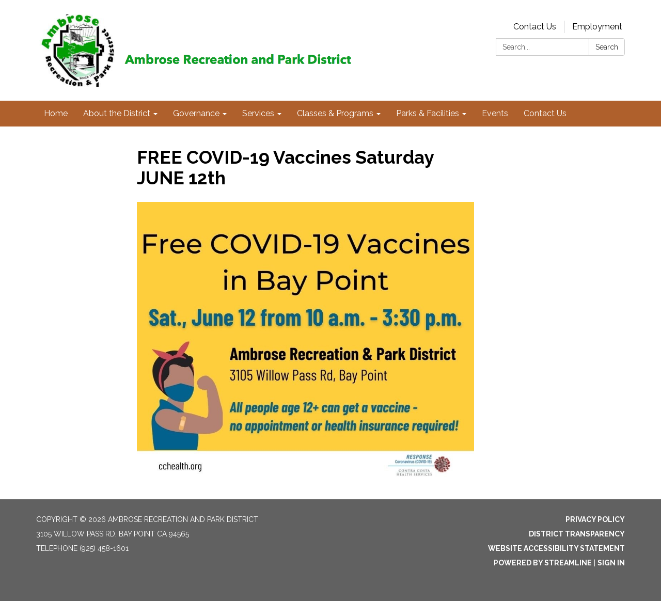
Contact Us (534, 26)
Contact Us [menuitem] (545, 113)
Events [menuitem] (495, 113)
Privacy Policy (595, 519)
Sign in (611, 563)
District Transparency (577, 534)
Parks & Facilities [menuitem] (427, 113)
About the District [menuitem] (116, 113)
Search (606, 47)
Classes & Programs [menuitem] (335, 113)
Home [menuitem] (56, 113)
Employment (597, 26)
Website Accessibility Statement (556, 548)
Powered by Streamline (543, 563)
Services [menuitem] (258, 113)
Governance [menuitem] (196, 113)
